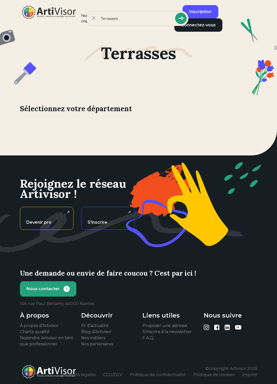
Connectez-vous (198, 24)
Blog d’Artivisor (96, 331)
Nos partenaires (97, 344)
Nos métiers (93, 337)
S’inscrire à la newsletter (167, 331)
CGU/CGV (112, 374)
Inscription (200, 11)
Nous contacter (43, 288)
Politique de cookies (213, 374)
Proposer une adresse (164, 325)
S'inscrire (97, 222)
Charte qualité (35, 331)
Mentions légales (78, 374)
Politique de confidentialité (158, 374)
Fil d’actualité (95, 325)
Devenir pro (38, 222)
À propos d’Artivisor (39, 325)
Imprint (249, 374)
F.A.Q (147, 337)
